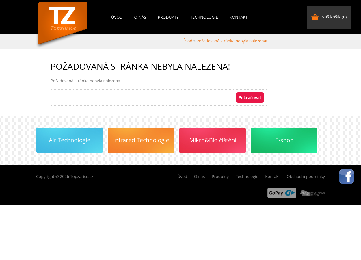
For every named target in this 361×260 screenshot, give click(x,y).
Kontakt (239, 17)
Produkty (168, 17)
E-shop (284, 140)
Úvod (117, 17)
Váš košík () (334, 17)
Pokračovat (250, 97)
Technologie (204, 17)
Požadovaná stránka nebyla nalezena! (231, 41)
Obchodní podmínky (306, 176)
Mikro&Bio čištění (212, 140)
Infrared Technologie (141, 140)
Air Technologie (69, 140)
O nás (140, 17)
